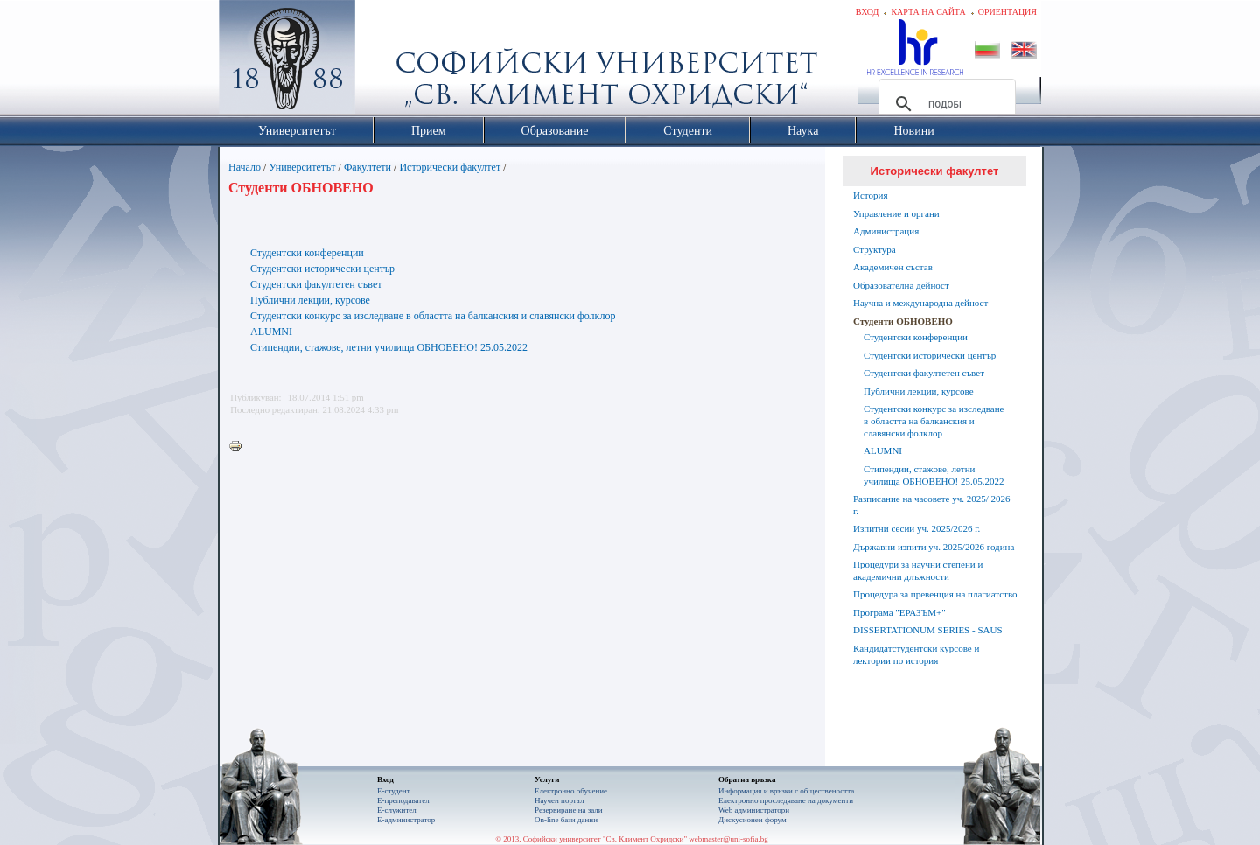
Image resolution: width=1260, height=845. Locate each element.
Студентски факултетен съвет (316, 284)
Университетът (302, 167)
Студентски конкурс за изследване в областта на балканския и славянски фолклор (432, 316)
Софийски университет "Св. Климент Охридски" (386, 61)
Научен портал (559, 800)
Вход (867, 12)
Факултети (367, 167)
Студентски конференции (307, 253)
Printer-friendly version (239, 447)
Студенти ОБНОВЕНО (903, 321)
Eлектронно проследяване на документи (785, 800)
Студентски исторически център (322, 268)
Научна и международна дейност (920, 302)
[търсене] (944, 104)
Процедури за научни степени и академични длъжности (918, 570)
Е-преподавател (403, 800)
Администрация (886, 231)
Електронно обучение (571, 790)
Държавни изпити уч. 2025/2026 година (933, 546)
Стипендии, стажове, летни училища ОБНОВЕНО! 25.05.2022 (389, 347)
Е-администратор (406, 819)
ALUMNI (271, 331)
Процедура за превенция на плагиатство (935, 594)
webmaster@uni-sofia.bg (728, 839)
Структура (874, 249)
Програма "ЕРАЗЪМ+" (899, 612)
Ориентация (1007, 12)
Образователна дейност (901, 285)
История (870, 195)
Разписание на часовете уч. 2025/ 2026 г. (932, 504)
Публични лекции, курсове (310, 300)
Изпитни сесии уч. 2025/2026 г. (916, 528)
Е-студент (393, 790)
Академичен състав (893, 267)
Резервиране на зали (569, 810)
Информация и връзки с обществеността (786, 790)
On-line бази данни (566, 819)
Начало (244, 167)
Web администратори (753, 810)
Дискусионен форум (752, 819)
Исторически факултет (449, 167)
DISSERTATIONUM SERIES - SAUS (928, 630)
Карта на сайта (928, 12)
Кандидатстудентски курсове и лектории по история (916, 654)
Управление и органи (896, 213)
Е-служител (396, 810)
